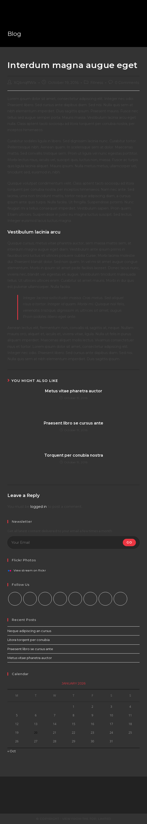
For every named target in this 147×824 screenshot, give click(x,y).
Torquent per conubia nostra (73, 455)
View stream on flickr (30, 570)
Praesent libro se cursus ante (73, 423)
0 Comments (127, 82)
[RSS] (120, 599)
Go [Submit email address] (129, 542)
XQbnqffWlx (25, 82)
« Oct (11, 751)
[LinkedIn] (60, 599)
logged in (38, 506)
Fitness (96, 82)
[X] (15, 599)
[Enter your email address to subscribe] (73, 542)
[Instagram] (45, 599)
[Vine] (90, 599)
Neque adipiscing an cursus (29, 631)
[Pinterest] (75, 599)
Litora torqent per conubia (28, 640)
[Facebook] (30, 599)
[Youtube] (105, 599)
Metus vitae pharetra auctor (73, 391)
